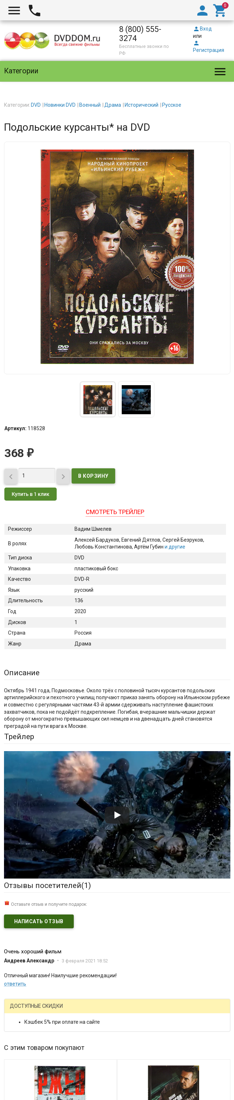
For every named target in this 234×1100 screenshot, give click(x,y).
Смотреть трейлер (115, 512)
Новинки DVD (60, 105)
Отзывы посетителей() (47, 885)
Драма (112, 105)
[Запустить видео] (117, 815)
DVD (36, 105)
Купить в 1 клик (30, 494)
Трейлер (19, 736)
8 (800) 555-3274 (140, 34)
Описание (22, 672)
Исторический (141, 105)
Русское (171, 105)
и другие (174, 547)
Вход (202, 29)
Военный (90, 105)
